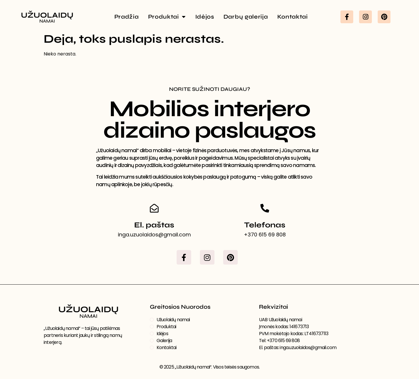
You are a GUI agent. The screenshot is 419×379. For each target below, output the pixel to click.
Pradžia (126, 17)
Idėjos (204, 17)
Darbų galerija (245, 17)
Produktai (167, 17)
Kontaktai (292, 17)
